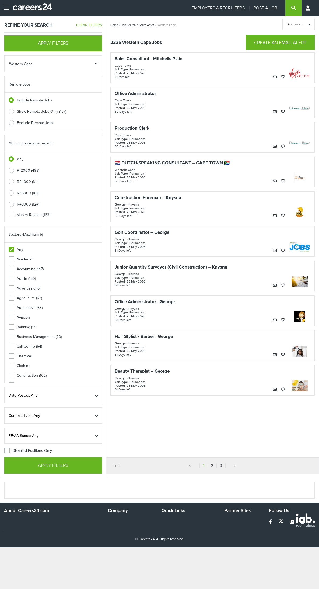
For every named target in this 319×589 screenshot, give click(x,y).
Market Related (30, 215)
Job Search (128, 25)
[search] (293, 8)
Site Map (169, 528)
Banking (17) (22, 327)
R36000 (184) (28, 193)
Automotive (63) (26, 308)
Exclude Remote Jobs (35, 123)
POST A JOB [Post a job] (265, 8)
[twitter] (281, 522)
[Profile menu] (308, 8)
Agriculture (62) (25, 298)
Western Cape (166, 25)
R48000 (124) (28, 204)
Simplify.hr (232, 521)
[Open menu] (6, 8)
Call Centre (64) (25, 346)
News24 (231, 528)
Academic (21, 259)
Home (114, 25)
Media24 (231, 543)
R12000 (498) (28, 170)
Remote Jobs (20, 84)
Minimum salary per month (30, 143)
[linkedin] (292, 522)
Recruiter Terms (175, 550)
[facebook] (271, 522)
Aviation (19, 317)
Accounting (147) (26, 269)
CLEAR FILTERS (89, 25)
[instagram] (302, 522)
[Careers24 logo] (30, 8)
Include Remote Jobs (34, 100)
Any (20, 159)
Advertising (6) (24, 288)
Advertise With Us (123, 528)
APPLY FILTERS (53, 43)
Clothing (19, 366)
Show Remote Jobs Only (41, 111)
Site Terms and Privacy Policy (186, 535)
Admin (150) (22, 278)
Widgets (168, 543)
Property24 (233, 535)
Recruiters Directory (178, 521)
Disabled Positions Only (28, 450)
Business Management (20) (35, 337)
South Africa (146, 25)
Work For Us (118, 521)
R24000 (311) (27, 182)
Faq (165, 557)
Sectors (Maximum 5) (26, 234)
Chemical (20, 356)
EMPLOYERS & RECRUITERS (218, 8)
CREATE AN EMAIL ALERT (280, 42)
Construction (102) (28, 375)
